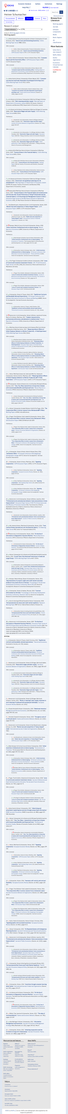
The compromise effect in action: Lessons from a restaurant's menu (25, 891)
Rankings (59, 4)
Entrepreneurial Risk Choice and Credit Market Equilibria (26, 613)
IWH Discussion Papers (23, 357)
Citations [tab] (37, 18)
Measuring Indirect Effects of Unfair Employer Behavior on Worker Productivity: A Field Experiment (28, 366)
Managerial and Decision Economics (16, 710)
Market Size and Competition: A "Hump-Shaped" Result (22, 206)
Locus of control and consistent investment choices (25, 274)
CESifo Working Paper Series (14, 82)
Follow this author (33, 10)
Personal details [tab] (10, 18)
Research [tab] (29, 18)
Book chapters (57, 37)
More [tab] (44, 18)
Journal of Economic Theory (36, 1031)
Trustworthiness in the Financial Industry (25, 152)
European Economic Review (26, 472)
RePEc (13, 1110)
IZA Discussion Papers (23, 368)
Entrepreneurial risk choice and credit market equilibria (22, 603)
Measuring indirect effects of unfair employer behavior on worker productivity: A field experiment (28, 355)
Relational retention (40, 708)
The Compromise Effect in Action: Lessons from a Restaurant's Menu (25, 418)
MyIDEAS (50, 7)
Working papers (58, 24)
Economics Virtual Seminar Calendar (58, 65)
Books (55, 34)
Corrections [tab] (9, 22)
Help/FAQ (26, 7)
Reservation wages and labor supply (33, 121)
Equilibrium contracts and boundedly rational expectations (26, 308)
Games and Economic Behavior (28, 92)
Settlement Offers (11, 453)
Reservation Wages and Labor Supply (24, 111)
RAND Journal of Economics (14, 812)
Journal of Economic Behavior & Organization (22, 123)
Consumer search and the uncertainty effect (23, 70)
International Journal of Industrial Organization (23, 729)
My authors (42, 10)
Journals (55, 27)
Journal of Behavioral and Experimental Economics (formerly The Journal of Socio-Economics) (28, 276)
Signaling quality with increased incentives (18, 923)
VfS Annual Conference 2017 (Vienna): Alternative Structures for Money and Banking (27, 654)
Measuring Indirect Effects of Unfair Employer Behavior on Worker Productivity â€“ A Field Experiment (26, 377)
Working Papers (10, 412)
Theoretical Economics (17, 310)
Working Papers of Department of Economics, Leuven (30, 182)
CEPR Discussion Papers (17, 52)
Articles (22, 33)
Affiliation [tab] (21, 18)
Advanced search (58, 16)
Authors (37, 4)
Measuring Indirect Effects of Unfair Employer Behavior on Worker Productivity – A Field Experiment (27, 343)
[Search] (61, 12)
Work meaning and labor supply (24, 101)
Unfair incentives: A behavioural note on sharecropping (22, 227)
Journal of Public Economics (30, 518)
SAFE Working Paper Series (25, 482)
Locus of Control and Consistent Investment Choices (25, 287)
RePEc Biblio (57, 55)
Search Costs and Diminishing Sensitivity (27, 40)
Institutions (48, 4)
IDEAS (7, 1110)
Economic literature (24, 4)
